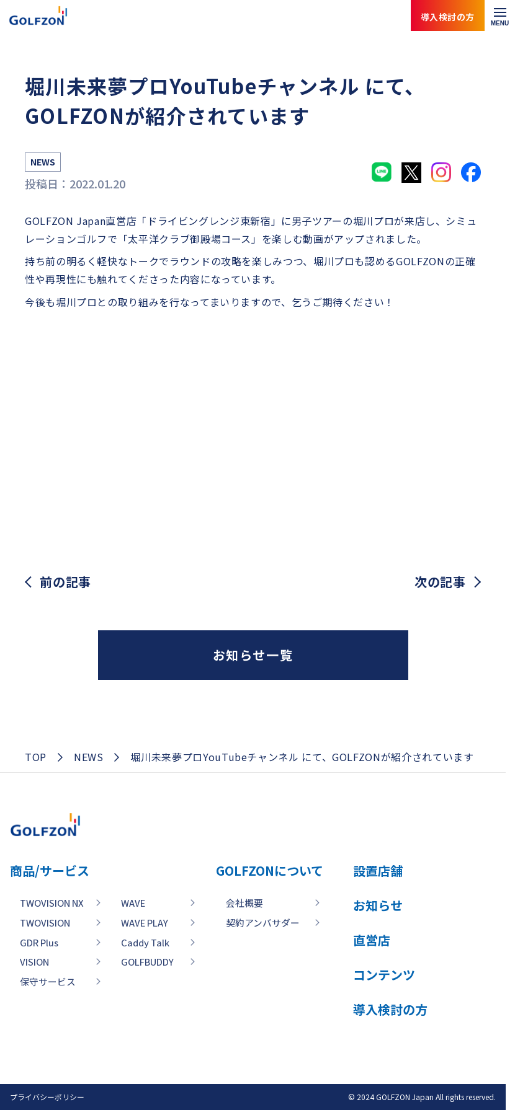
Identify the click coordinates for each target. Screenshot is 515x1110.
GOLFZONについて (316, 870)
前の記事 (65, 582)
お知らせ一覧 (253, 655)
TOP (36, 756)
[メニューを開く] (500, 15)
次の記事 (440, 582)
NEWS (89, 756)
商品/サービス (49, 870)
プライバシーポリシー (47, 1096)
